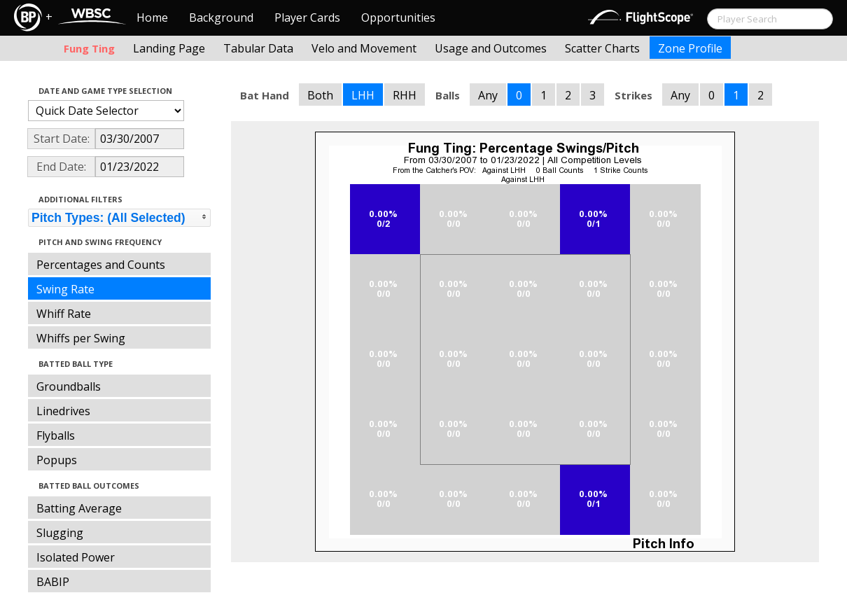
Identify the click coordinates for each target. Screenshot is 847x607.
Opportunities (398, 17)
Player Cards (307, 17)
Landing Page (169, 48)
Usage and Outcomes (491, 48)
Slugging (59, 532)
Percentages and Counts (100, 264)
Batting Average (79, 508)
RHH (404, 95)
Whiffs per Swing (80, 338)
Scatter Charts (602, 48)
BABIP (52, 581)
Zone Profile (690, 48)
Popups (56, 460)
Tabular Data (258, 48)
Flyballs (55, 435)
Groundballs (68, 386)
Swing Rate (65, 289)
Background (221, 17)
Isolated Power (75, 557)
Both (320, 95)
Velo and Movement (364, 48)
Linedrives (63, 411)
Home (152, 17)
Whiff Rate (63, 313)
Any (488, 95)
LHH (362, 95)
